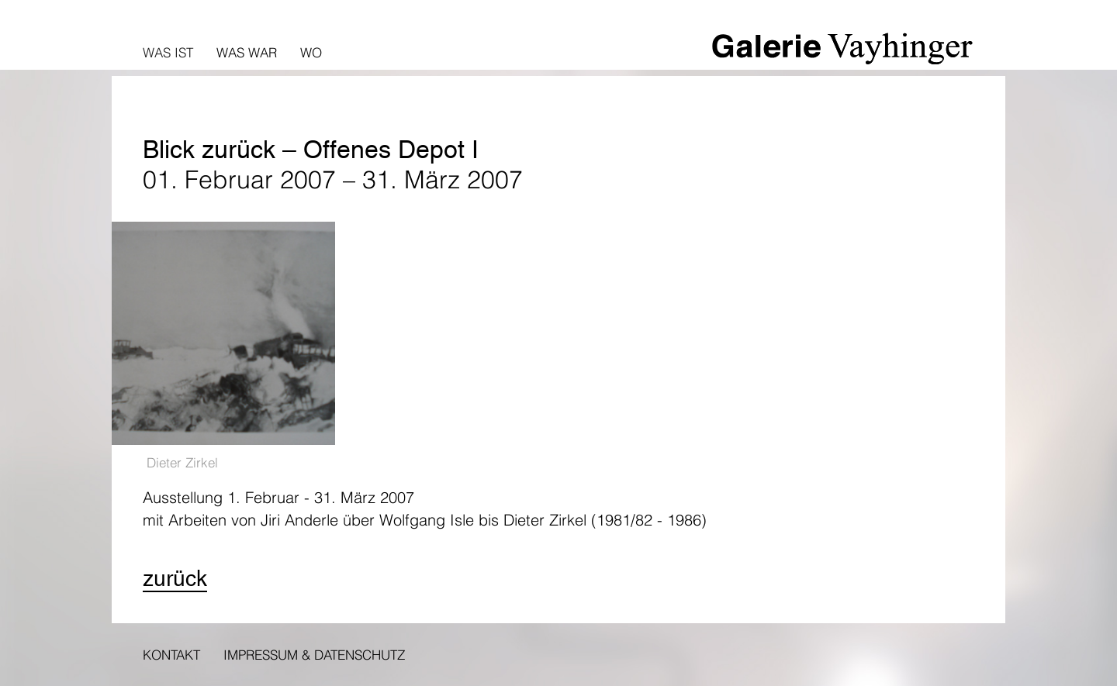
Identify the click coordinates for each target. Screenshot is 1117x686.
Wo (311, 52)
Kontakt (171, 654)
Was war (246, 52)
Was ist (168, 52)
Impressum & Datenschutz (314, 654)
